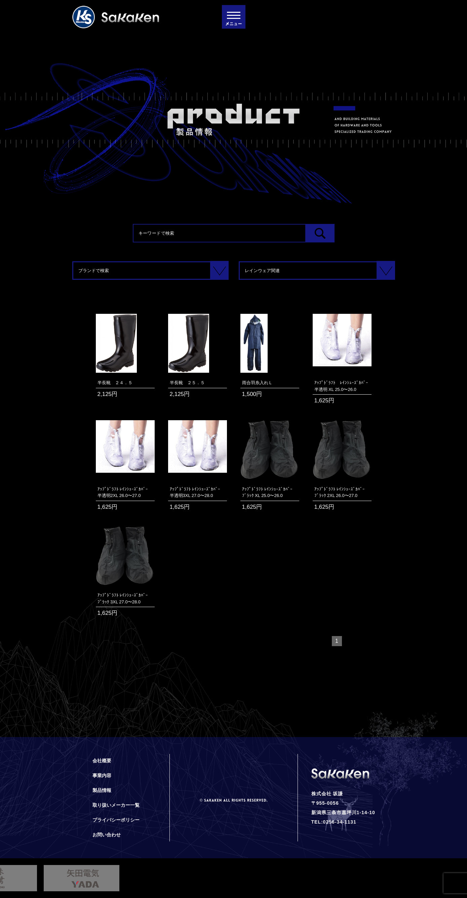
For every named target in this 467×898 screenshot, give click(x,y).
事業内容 (101, 775)
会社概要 (101, 760)
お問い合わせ (106, 834)
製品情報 (101, 790)
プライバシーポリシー (116, 820)
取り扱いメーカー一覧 (116, 805)
